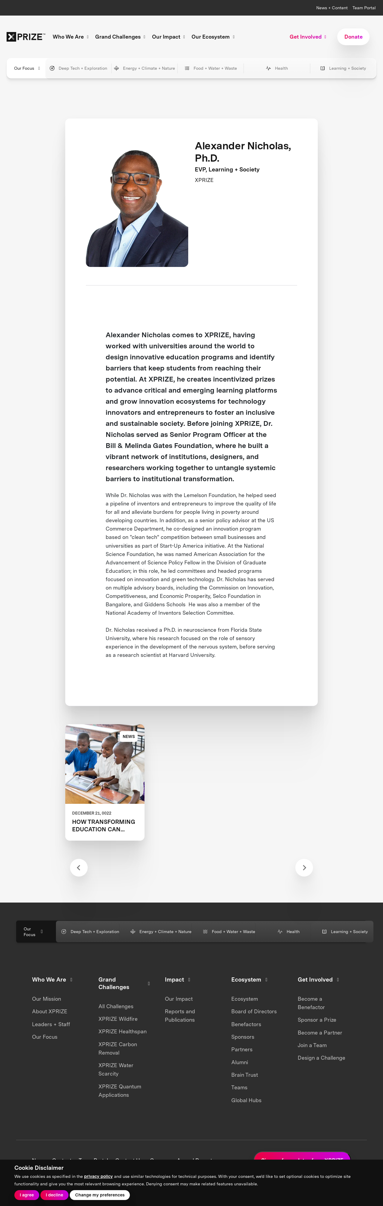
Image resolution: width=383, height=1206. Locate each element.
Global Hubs (246, 1100)
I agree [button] (27, 1194)
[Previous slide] (79, 868)
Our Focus (44, 1037)
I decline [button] (54, 1194)
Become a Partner (320, 1032)
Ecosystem (244, 999)
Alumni (239, 1062)
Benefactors (246, 1024)
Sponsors (242, 1037)
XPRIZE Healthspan (122, 1031)
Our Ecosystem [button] (214, 37)
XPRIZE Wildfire (118, 1019)
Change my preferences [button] (99, 1194)
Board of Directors (254, 1011)
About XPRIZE (49, 1011)
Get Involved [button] (309, 37)
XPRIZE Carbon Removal (117, 1048)
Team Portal (364, 7)
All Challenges (115, 1006)
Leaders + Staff (51, 1024)
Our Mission (46, 999)
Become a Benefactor (311, 1003)
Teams (239, 1087)
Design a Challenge (321, 1058)
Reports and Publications (180, 1015)
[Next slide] (304, 868)
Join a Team (312, 1045)
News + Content (332, 7)
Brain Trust (244, 1075)
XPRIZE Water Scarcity (115, 1069)
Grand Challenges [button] (121, 37)
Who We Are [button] (71, 37)
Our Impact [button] (169, 37)
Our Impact (179, 999)
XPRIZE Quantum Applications (119, 1090)
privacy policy (98, 1176)
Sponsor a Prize (317, 1020)
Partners (242, 1049)
